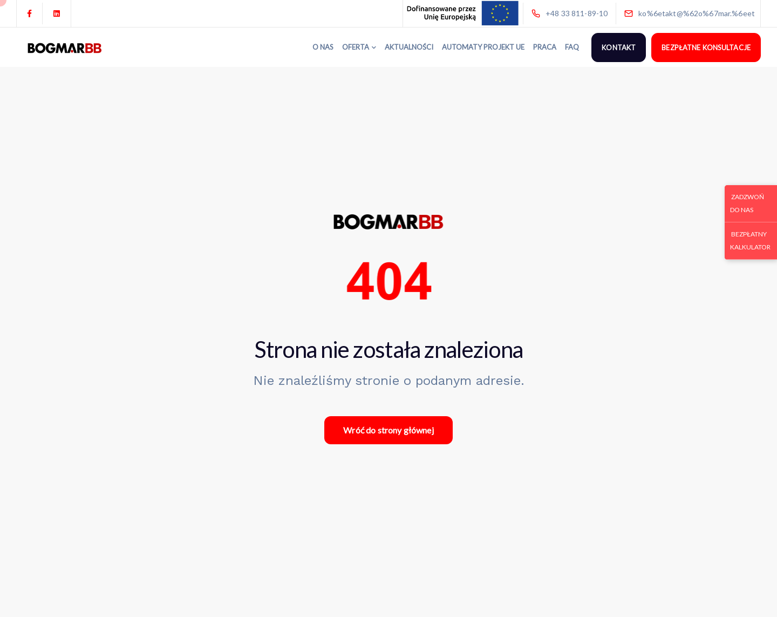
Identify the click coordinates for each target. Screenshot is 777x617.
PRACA (544, 47)
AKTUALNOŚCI (409, 47)
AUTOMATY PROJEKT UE (483, 47)
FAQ (572, 47)
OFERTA (355, 47)
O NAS (322, 47)
